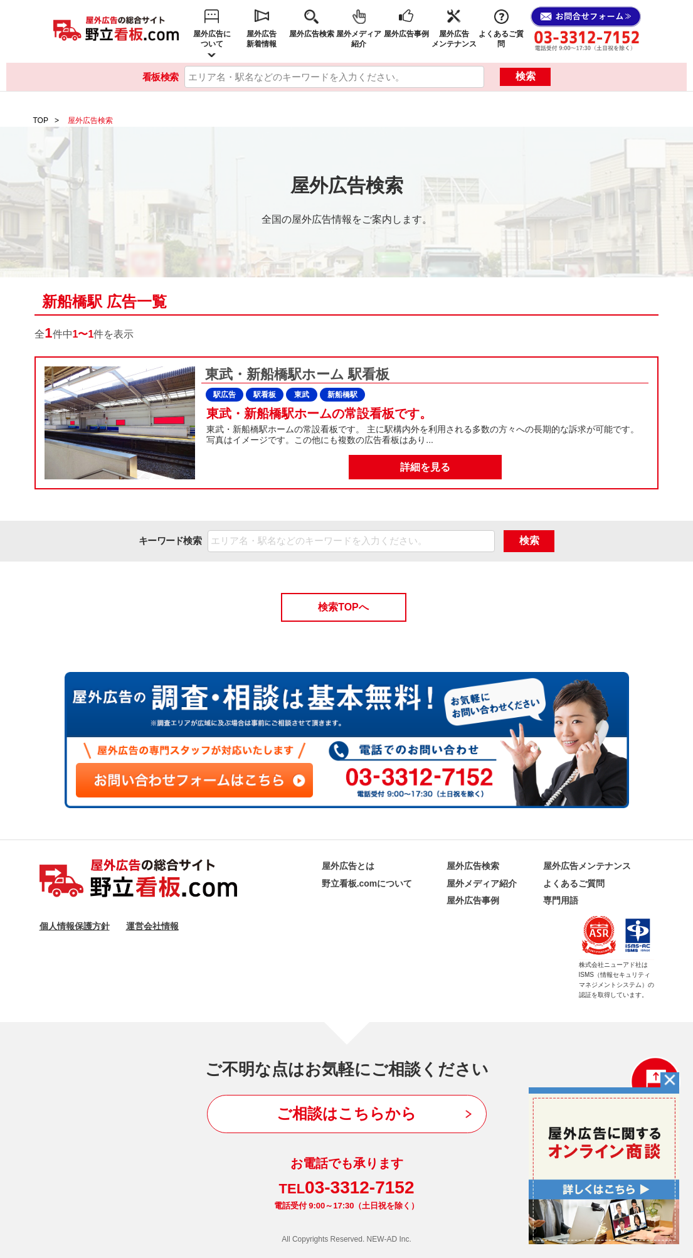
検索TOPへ (343, 607)
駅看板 (264, 394)
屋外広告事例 (406, 33)
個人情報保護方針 (75, 926)
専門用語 (560, 900)
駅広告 (224, 394)
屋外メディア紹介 (358, 38)
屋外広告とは (348, 866)
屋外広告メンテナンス (454, 38)
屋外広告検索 (311, 33)
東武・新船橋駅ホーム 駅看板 (295, 374)
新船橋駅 (342, 394)
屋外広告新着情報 (261, 38)
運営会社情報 (152, 926)
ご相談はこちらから (346, 1113)
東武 (301, 394)
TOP (40, 120)
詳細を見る (425, 467)
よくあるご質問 (501, 38)
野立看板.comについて (367, 883)
